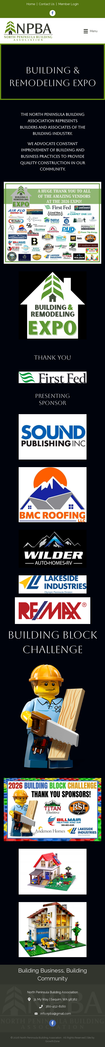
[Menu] (90, 31)
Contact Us (46, 4)
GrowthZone (52, 1041)
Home (30, 4)
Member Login (68, 4)
